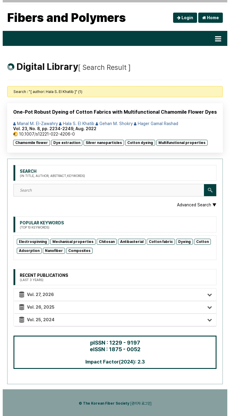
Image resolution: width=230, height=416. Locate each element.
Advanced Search (197, 204)
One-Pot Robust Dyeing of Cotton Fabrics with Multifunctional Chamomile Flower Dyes (115, 112)
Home (210, 17)
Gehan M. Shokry (114, 123)
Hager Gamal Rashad (156, 123)
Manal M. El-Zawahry (35, 123)
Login (185, 17)
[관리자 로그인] (141, 403)
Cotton (202, 242)
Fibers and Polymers (66, 17)
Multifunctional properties (181, 143)
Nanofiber (54, 251)
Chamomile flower (31, 143)
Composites (79, 251)
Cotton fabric (161, 242)
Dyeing (184, 242)
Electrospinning (33, 242)
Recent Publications (44, 277)
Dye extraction (66, 143)
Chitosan (107, 242)
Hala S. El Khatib (76, 123)
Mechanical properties (72, 242)
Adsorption (29, 251)
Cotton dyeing (140, 143)
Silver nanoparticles (104, 143)
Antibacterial (131, 242)
